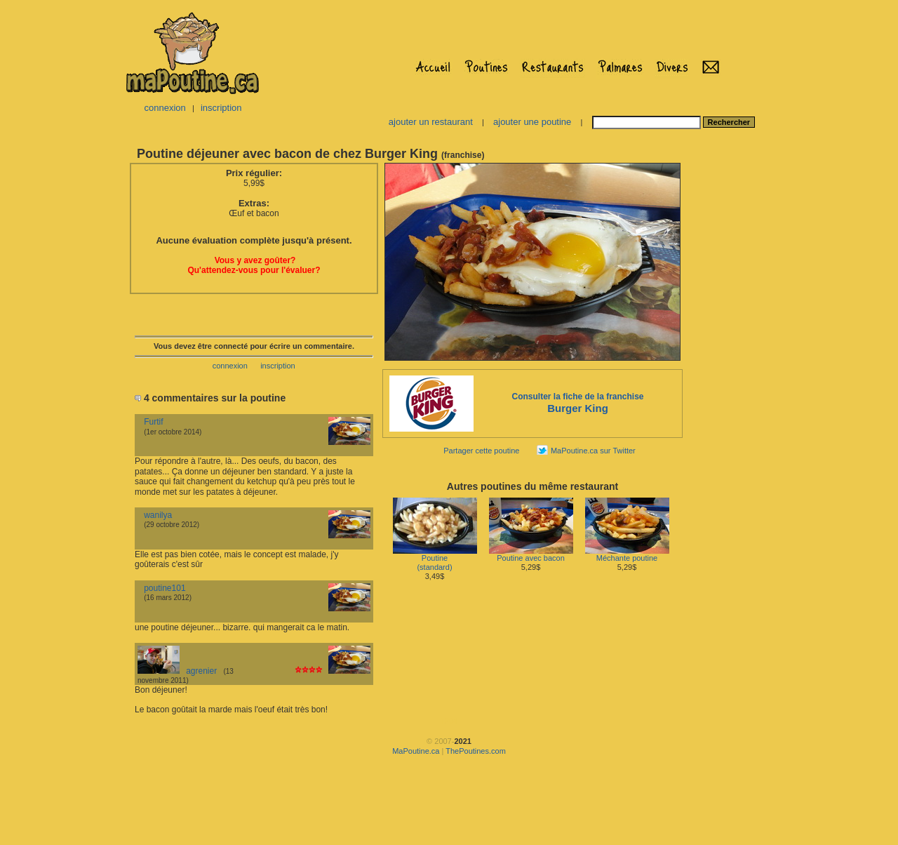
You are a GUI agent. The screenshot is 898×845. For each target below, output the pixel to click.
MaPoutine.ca (415, 751)
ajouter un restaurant (431, 122)
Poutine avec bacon (531, 554)
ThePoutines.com (475, 751)
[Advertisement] (728, 371)
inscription (221, 107)
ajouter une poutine (532, 122)
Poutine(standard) (435, 559)
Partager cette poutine (481, 450)
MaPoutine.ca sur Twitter (593, 450)
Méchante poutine (627, 554)
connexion (164, 107)
